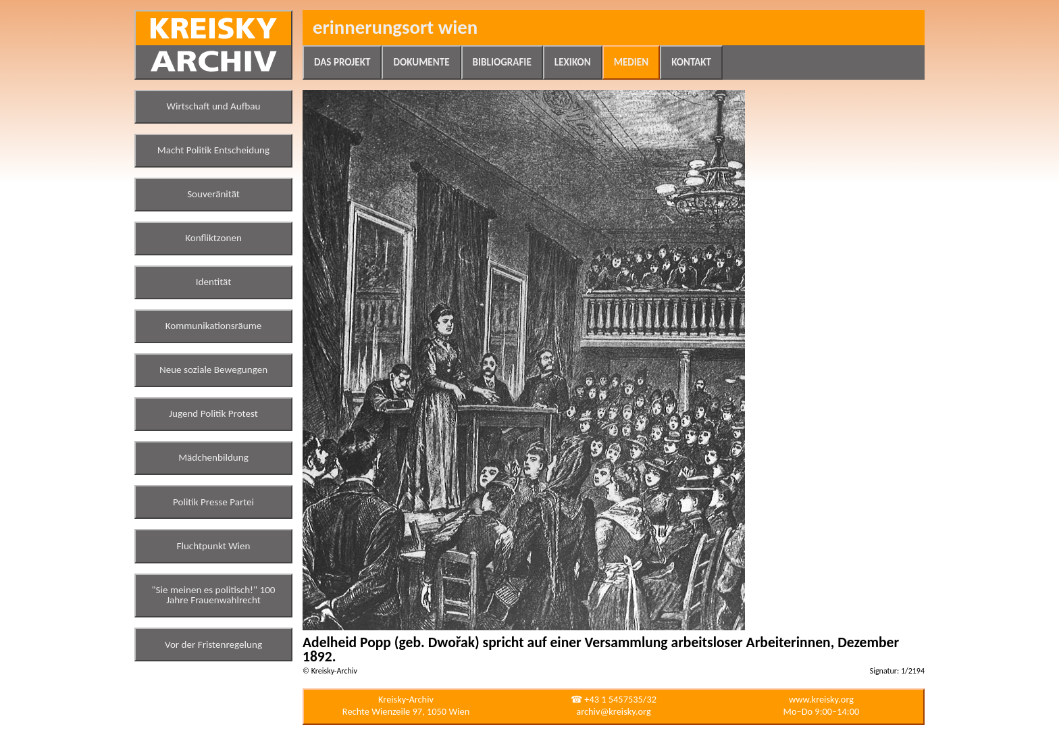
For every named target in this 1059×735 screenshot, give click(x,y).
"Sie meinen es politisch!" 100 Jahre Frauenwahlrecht (214, 595)
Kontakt (691, 62)
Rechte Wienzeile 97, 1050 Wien (405, 711)
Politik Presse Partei (213, 502)
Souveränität (213, 194)
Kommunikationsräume (213, 326)
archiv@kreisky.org (613, 711)
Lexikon (572, 62)
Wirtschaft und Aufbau (214, 106)
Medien (631, 62)
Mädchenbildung (213, 457)
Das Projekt (342, 62)
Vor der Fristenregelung (213, 644)
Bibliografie (502, 62)
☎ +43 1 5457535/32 (613, 699)
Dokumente (421, 62)
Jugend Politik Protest (213, 413)
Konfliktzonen (213, 238)
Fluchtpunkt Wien (213, 546)
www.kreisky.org (821, 699)
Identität (214, 282)
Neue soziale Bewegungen (213, 369)
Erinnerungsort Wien (395, 27)
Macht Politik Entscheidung (213, 150)
